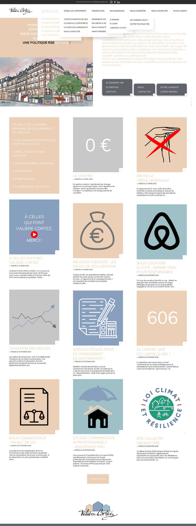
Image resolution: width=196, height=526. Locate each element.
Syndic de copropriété (75, 11)
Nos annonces (117, 11)
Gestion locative (49, 11)
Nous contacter (159, 11)
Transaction (98, 11)
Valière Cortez (20, 11)
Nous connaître (138, 11)
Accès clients (180, 11)
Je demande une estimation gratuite (115, 87)
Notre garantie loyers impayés (169, 89)
